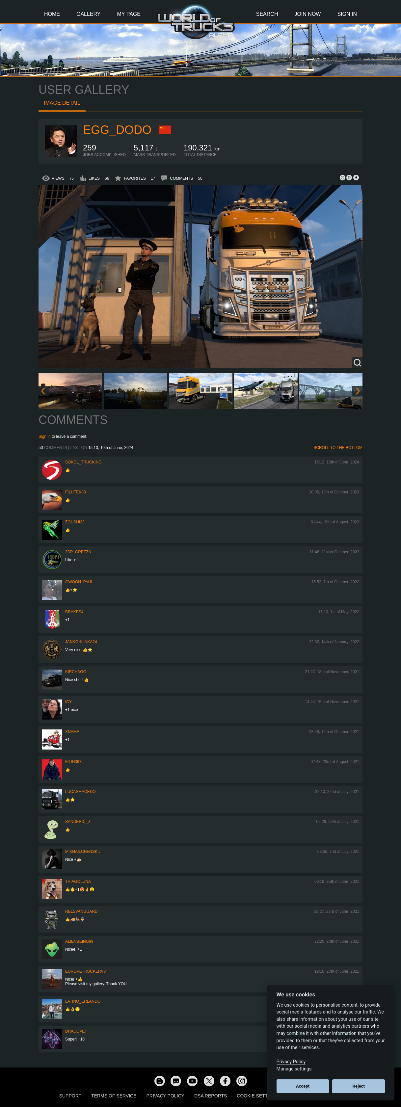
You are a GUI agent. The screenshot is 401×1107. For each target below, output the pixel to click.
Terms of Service (113, 1095)
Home (52, 14)
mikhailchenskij (82, 851)
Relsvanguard (81, 911)
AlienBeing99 (79, 941)
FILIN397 (73, 761)
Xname (72, 731)
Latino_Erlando (82, 1001)
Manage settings (294, 1069)
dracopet (76, 1031)
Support (70, 1095)
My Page (129, 14)
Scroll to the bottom (337, 447)
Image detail (62, 103)
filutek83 (75, 492)
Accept (302, 1086)
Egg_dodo (117, 130)
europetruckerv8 (85, 971)
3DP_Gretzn (78, 552)
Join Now (307, 14)
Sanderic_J (77, 821)
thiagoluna (78, 881)
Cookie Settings (258, 1095)
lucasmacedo (80, 791)
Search (267, 14)
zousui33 (75, 522)
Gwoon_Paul (79, 582)
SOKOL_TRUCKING (83, 462)
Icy (68, 701)
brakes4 (74, 612)
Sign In (347, 14)
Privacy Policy (165, 1095)
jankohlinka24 (81, 642)
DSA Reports (210, 1095)
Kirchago (75, 672)
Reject (359, 1086)
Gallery (88, 14)
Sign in (45, 436)
